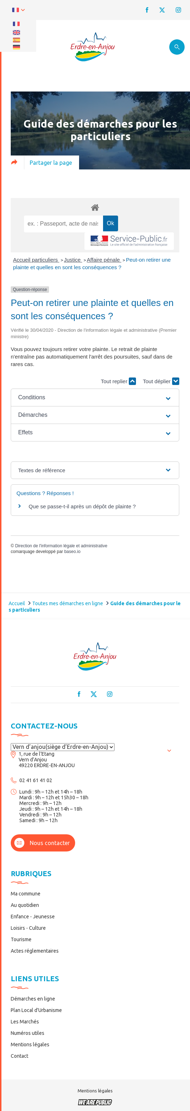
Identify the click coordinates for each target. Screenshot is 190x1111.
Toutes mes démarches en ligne (67, 603)
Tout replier (118, 381)
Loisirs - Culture (28, 928)
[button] (95, 397)
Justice (73, 260)
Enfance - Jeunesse (33, 916)
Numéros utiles (27, 1033)
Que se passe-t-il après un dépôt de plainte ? (82, 506)
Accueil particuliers (36, 260)
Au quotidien (25, 905)
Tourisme (21, 939)
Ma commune (25, 894)
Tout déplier (161, 381)
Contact (19, 1056)
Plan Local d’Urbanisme (36, 1010)
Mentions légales (30, 1044)
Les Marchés (25, 1021)
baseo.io (72, 551)
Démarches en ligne (33, 999)
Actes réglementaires (35, 951)
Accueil (17, 603)
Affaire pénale (104, 260)
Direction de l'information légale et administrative (61, 545)
